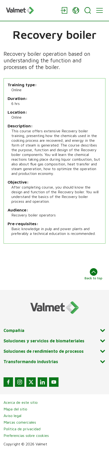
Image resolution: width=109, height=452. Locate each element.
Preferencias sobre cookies (26, 435)
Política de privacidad (22, 429)
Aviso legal (12, 415)
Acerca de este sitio (21, 402)
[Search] (88, 10)
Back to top (93, 274)
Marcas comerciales (20, 422)
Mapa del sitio (15, 409)
